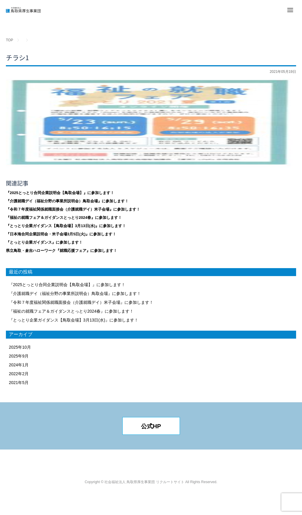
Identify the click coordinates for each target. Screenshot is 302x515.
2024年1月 (19, 365)
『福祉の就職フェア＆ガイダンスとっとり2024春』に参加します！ (64, 217)
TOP (9, 40)
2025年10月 (20, 347)
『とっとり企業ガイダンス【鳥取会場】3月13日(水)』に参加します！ (66, 226)
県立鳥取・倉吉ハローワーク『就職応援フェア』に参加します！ (61, 250)
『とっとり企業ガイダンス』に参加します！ (44, 242)
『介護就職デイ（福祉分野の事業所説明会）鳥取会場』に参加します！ (67, 201)
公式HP (151, 426)
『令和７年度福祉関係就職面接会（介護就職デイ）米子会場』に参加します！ (73, 209)
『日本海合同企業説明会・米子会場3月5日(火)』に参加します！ (61, 234)
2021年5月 (19, 382)
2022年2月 (19, 373)
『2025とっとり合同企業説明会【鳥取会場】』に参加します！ (60, 193)
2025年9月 (19, 356)
